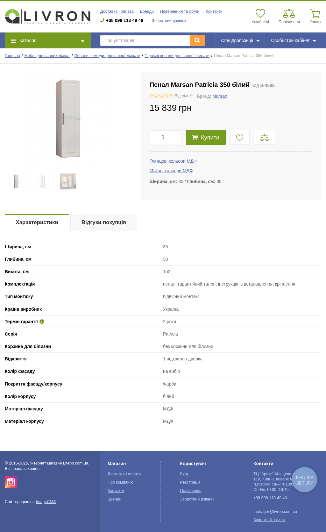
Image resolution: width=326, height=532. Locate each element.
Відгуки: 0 (184, 96)
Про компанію (120, 482)
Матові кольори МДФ (171, 170)
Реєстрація (190, 482)
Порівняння (191, 490)
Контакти (214, 11)
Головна (12, 55)
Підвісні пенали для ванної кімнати (177, 55)
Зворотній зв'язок (269, 520)
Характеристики (37, 222)
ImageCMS (46, 502)
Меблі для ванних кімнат (47, 55)
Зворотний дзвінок (169, 20)
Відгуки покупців (104, 222)
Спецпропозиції (240, 40)
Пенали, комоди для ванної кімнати (107, 55)
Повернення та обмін (179, 11)
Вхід (184, 474)
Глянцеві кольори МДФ (173, 161)
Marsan (219, 96)
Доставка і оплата (116, 11)
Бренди (147, 11)
